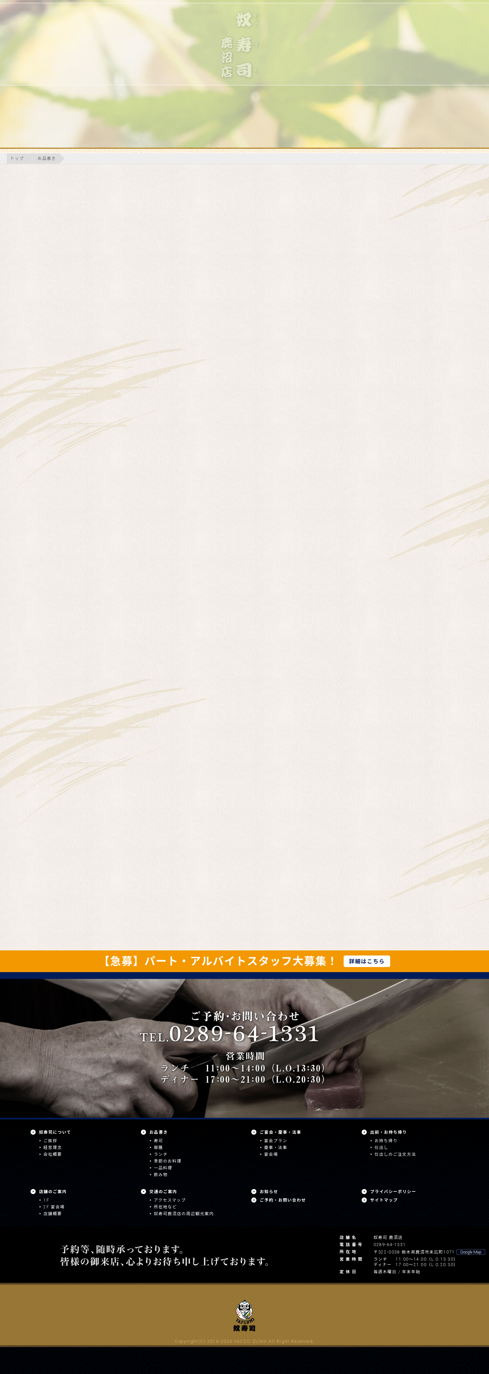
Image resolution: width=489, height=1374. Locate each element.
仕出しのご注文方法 (395, 1154)
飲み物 (161, 1174)
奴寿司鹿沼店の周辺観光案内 (184, 1213)
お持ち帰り (386, 1140)
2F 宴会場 (54, 1207)
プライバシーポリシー (393, 1191)
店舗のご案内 (53, 1191)
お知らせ (269, 1191)
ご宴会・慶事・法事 (280, 1132)
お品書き (47, 158)
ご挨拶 (50, 1140)
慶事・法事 (275, 1147)
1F (46, 1200)
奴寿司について (55, 1132)
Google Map (471, 1252)
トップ (17, 158)
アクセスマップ (170, 1200)
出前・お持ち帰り (388, 1132)
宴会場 (271, 1154)
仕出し (381, 1147)
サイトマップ (384, 1200)
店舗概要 (52, 1213)
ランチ (161, 1154)
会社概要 (52, 1154)
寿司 (158, 1140)
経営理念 (52, 1147)
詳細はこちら (367, 961)
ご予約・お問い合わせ (283, 1200)
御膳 (158, 1147)
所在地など (165, 1207)
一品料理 (163, 1168)
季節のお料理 (168, 1161)
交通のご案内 (163, 1191)
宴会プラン (275, 1140)
